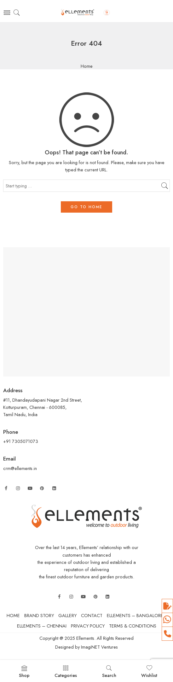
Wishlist (149, 672)
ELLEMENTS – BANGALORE (135, 615)
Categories (66, 672)
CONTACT (91, 615)
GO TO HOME (86, 207)
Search (109, 672)
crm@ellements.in (20, 468)
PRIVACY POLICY (88, 625)
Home (87, 66)
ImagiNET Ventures (99, 647)
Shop (24, 672)
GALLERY (67, 615)
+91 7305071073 (21, 441)
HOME (13, 615)
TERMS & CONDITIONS (132, 625)
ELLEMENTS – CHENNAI (41, 625)
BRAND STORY (39, 615)
